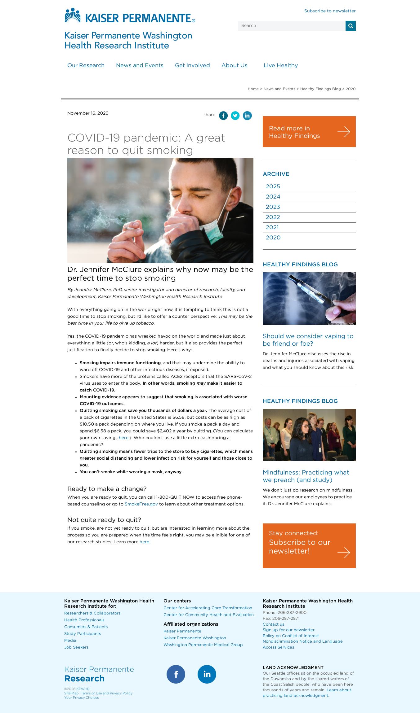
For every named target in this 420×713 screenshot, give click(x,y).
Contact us (273, 625)
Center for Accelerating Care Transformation (207, 608)
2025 (273, 187)
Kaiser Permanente (182, 631)
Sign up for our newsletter (289, 630)
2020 (273, 238)
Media (70, 641)
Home (253, 89)
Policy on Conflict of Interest (291, 636)
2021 (272, 227)
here (123, 438)
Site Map (71, 693)
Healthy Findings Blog (320, 89)
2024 (273, 197)
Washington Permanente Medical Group (203, 645)
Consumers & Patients (86, 627)
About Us (234, 65)
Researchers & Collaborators (92, 613)
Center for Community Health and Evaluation (208, 615)
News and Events (139, 65)
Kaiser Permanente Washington (194, 638)
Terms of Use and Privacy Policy (106, 693)
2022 (273, 217)
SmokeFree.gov (141, 504)
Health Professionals (84, 620)
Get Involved (192, 65)
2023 (273, 207)
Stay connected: (294, 533)
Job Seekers (76, 647)
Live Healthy (281, 65)
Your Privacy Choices (81, 697)
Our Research (86, 65)
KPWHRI (83, 689)
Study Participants (82, 634)
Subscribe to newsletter (330, 11)
